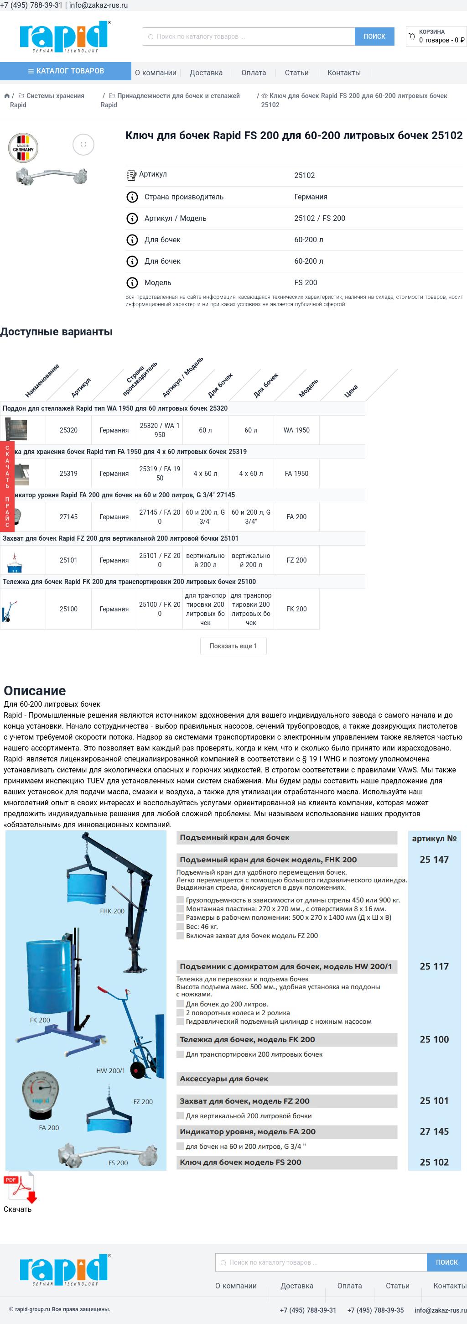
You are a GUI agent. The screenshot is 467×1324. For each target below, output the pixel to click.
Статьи (297, 72)
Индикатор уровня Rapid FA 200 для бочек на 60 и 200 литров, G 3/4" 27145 (119, 495)
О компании (155, 72)
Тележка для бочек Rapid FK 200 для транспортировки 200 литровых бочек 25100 (129, 581)
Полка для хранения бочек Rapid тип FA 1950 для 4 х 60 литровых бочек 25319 (125, 451)
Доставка (206, 72)
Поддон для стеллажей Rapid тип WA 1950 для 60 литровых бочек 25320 (115, 408)
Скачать (20, 1192)
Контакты (344, 72)
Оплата (253, 72)
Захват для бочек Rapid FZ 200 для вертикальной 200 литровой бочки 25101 (121, 538)
